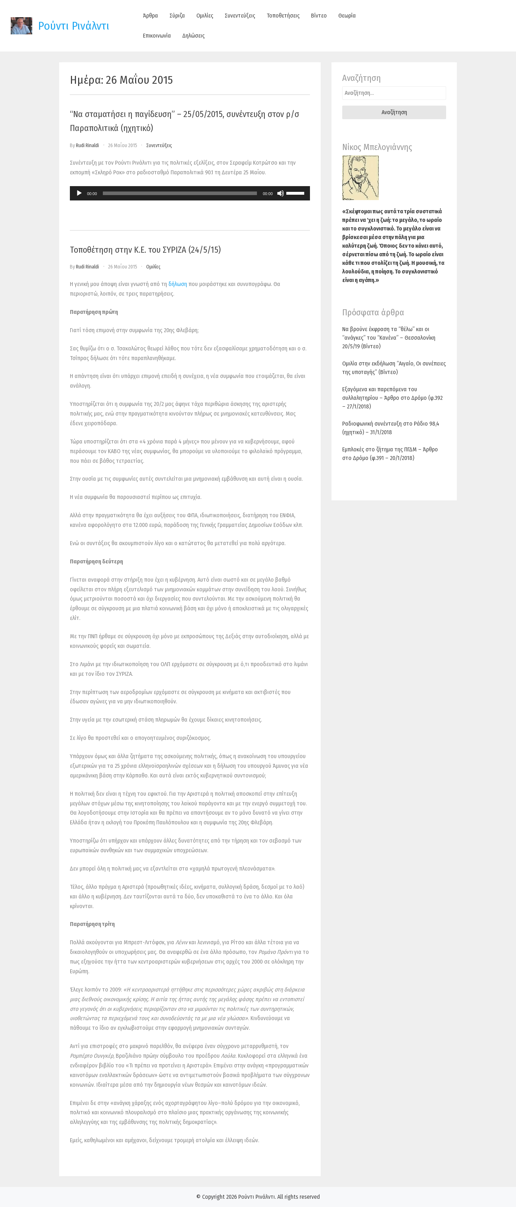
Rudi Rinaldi (87, 145)
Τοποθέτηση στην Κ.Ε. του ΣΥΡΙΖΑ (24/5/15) (145, 250)
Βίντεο (319, 15)
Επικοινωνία (157, 35)
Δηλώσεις (193, 35)
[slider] (180, 193)
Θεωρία (347, 15)
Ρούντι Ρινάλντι (73, 26)
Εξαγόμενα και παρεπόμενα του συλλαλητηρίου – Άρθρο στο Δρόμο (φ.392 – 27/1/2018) (392, 398)
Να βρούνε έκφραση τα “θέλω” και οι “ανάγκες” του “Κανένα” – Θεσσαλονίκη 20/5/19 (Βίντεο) (388, 338)
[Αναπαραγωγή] (79, 193)
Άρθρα (150, 15)
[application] (190, 193)
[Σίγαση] (280, 193)
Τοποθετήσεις (283, 15)
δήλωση (177, 284)
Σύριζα (177, 15)
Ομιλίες (204, 15)
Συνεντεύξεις (240, 15)
